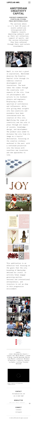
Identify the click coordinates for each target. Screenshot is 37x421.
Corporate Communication (18, 17)
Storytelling (15, 19)
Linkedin (18, 409)
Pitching (23, 19)
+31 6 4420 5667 (18, 396)
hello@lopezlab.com (18, 393)
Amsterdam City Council (21, 354)
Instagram (18, 412)
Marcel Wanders (20, 355)
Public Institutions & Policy (18, 21)
